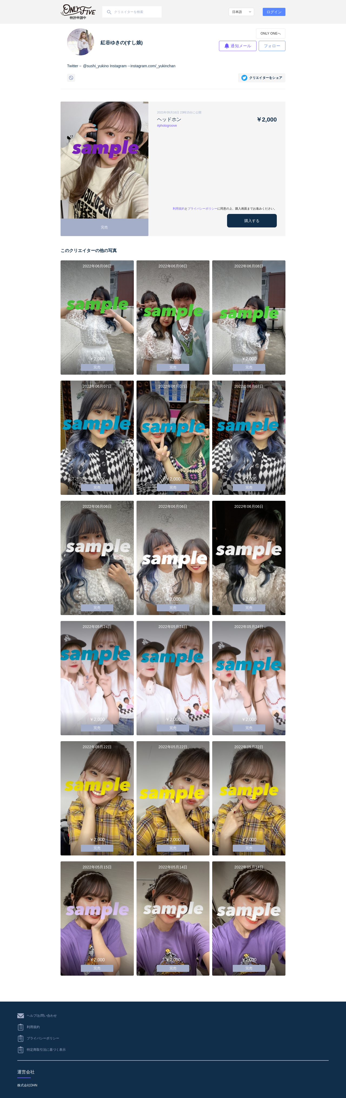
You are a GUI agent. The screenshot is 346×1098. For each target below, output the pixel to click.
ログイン (274, 12)
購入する (252, 221)
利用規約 (179, 208)
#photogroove (167, 125)
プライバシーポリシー (202, 208)
